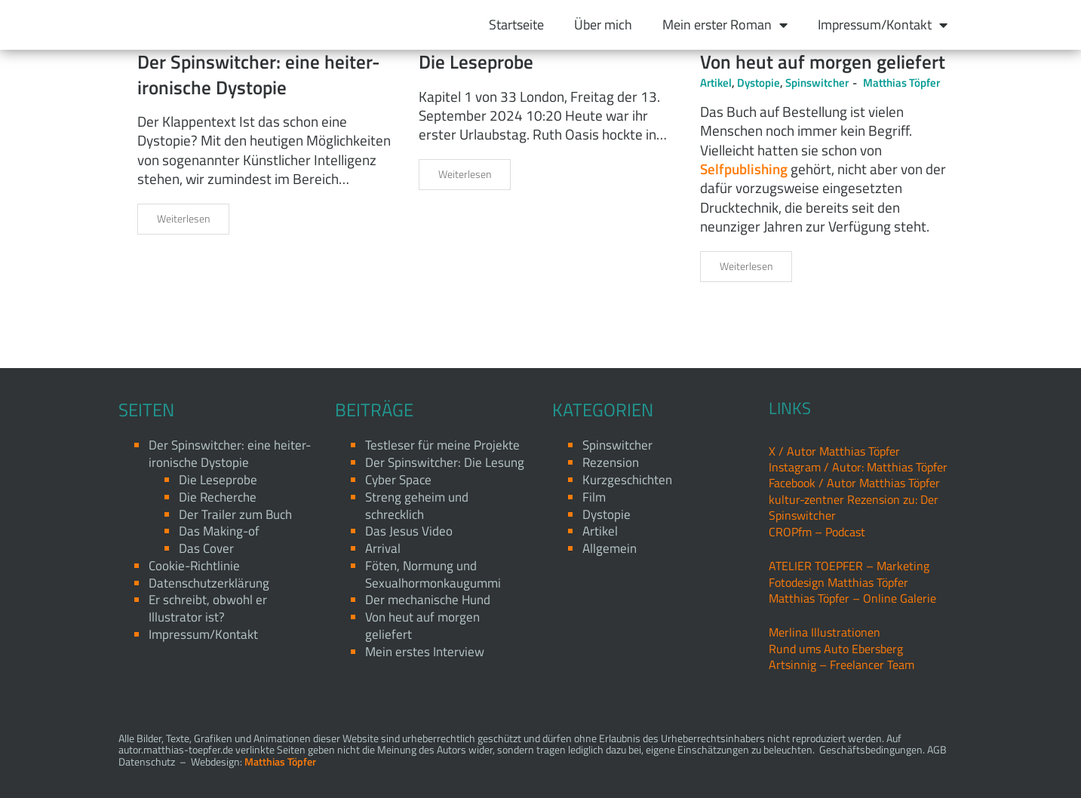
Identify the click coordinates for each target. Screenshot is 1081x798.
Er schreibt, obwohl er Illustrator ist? (208, 608)
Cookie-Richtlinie (194, 565)
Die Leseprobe (476, 62)
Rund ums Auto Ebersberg (836, 649)
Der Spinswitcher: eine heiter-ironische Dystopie (258, 75)
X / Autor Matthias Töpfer (834, 451)
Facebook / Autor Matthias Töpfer (854, 483)
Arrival (383, 548)
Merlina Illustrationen (824, 632)
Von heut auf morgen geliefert (822, 62)
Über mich (603, 24)
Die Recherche (217, 497)
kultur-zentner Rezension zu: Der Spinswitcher (853, 507)
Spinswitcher (817, 82)
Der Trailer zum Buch (235, 514)
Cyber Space (398, 480)
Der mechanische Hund (427, 599)
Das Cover (206, 548)
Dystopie (758, 82)
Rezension (610, 462)
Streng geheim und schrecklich (416, 505)
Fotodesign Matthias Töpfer (838, 582)
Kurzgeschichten (627, 480)
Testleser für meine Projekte (442, 445)
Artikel (716, 82)
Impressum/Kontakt (882, 25)
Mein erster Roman (725, 25)
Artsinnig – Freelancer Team (841, 664)
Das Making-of (219, 531)
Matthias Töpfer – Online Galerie (852, 598)
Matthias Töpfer (901, 82)
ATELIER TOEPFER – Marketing (849, 566)
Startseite (516, 24)
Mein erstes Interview (424, 651)
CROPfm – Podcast (817, 532)
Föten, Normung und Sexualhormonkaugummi (433, 574)
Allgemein (609, 548)
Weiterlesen (183, 218)
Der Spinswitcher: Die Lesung (444, 462)
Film (594, 497)
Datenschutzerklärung (209, 583)
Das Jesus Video (409, 531)
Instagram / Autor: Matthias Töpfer (858, 467)
